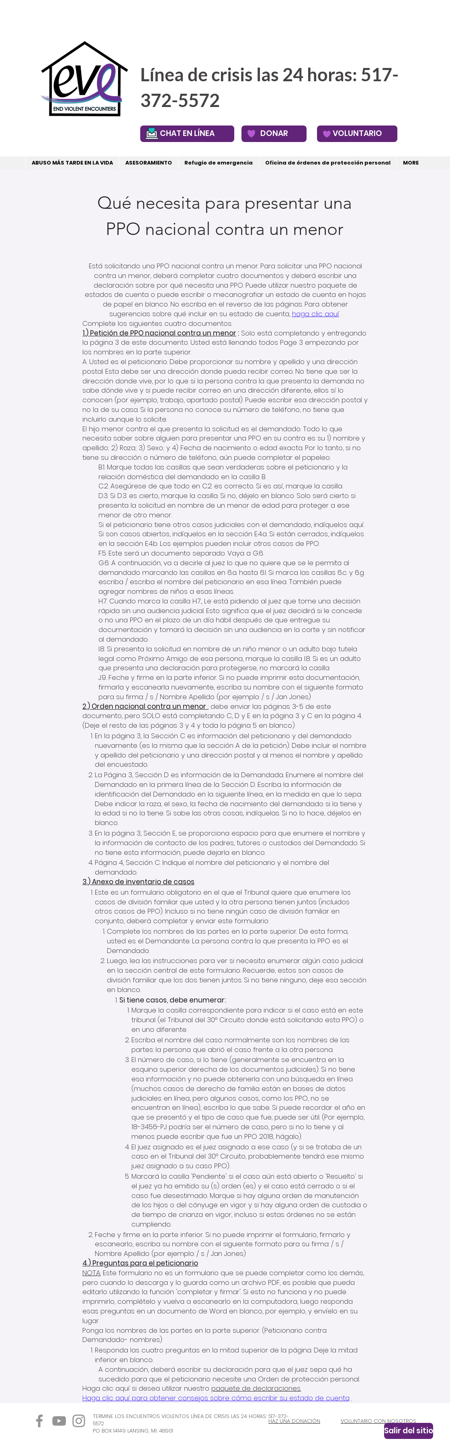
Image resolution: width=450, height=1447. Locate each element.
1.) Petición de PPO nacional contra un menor (159, 333)
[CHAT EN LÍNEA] (187, 134)
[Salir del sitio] (408, 1431)
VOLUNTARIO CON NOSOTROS (378, 1421)
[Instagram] (78, 1420)
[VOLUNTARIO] (357, 134)
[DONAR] (274, 134)
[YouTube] (59, 1420)
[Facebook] (39, 1420)
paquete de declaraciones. (256, 1388)
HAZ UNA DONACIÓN (294, 1421)
